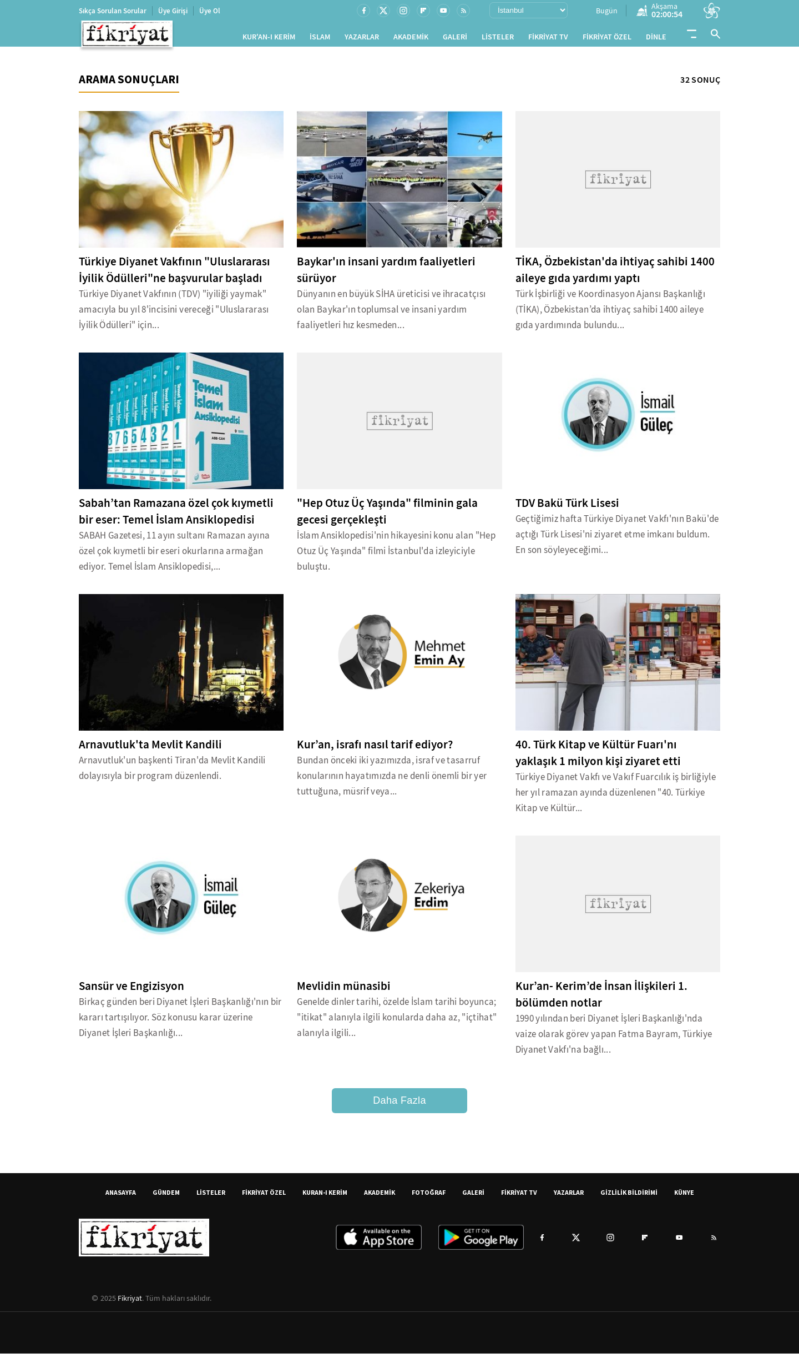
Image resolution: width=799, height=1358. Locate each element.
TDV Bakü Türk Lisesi (567, 507)
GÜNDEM (166, 1197)
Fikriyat (130, 1302)
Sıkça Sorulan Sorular (112, 11)
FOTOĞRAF (429, 1197)
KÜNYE (684, 1197)
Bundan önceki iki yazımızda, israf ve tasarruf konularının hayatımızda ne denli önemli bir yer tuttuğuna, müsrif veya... (392, 780)
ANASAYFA (120, 1197)
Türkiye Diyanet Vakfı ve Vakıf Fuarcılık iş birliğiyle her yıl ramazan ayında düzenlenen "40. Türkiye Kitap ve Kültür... (615, 797)
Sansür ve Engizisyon (131, 990)
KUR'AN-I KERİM (268, 39)
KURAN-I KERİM (324, 1197)
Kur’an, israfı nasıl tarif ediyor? (375, 749)
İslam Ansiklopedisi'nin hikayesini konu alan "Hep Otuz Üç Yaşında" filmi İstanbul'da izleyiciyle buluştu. (396, 555)
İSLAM (320, 39)
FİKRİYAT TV (548, 39)
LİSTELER (498, 39)
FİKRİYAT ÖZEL (607, 39)
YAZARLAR (362, 39)
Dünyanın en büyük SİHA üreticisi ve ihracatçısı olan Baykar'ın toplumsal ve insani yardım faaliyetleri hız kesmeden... (391, 314)
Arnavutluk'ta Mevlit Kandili (150, 749)
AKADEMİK (410, 39)
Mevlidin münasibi (344, 990)
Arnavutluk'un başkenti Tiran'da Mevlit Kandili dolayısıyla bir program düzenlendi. (172, 772)
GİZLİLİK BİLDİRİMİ (629, 1197)
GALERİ (455, 39)
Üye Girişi (173, 11)
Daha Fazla (399, 1104)
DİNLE (656, 39)
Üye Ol (209, 11)
